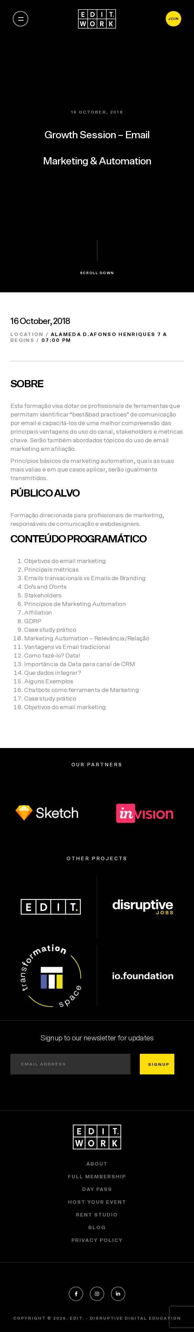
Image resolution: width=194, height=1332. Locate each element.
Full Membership (97, 1176)
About (97, 1164)
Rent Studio (97, 1215)
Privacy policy (97, 1240)
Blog (97, 1227)
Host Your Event (97, 1202)
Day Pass (97, 1189)
